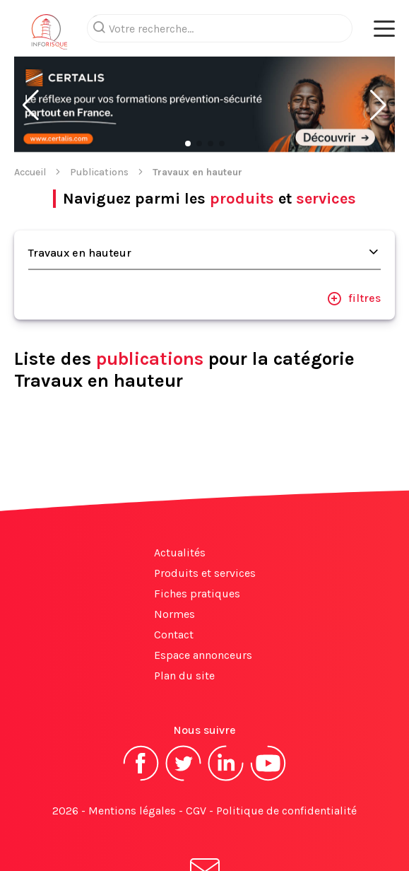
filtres (354, 242)
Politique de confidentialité (286, 754)
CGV (196, 754)
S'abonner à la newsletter (204, 827)
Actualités (180, 496)
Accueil (30, 116)
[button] (30, 48)
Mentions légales (132, 754)
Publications (99, 116)
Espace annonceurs (203, 598)
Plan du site (184, 619)
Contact (174, 578)
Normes (174, 557)
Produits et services (205, 516)
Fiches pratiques (197, 537)
